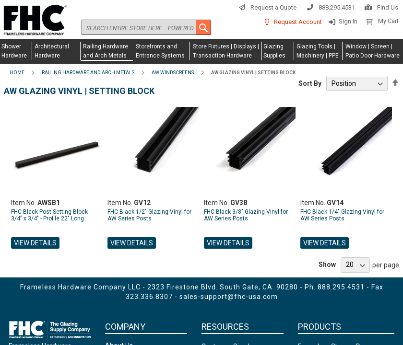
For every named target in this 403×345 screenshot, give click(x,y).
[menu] (201, 51)
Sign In (348, 21)
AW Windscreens (173, 72)
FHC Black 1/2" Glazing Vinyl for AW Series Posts (149, 215)
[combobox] (146, 27)
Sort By (309, 83)
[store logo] (33, 20)
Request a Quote (273, 7)
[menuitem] (16, 51)
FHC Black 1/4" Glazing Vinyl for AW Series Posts (342, 215)
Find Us (387, 7)
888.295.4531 (337, 7)
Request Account (298, 21)
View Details (35, 243)
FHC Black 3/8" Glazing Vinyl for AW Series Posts (246, 215)
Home (17, 72)
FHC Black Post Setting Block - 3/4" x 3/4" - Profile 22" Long (51, 215)
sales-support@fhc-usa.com (228, 296)
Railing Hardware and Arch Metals (88, 72)
